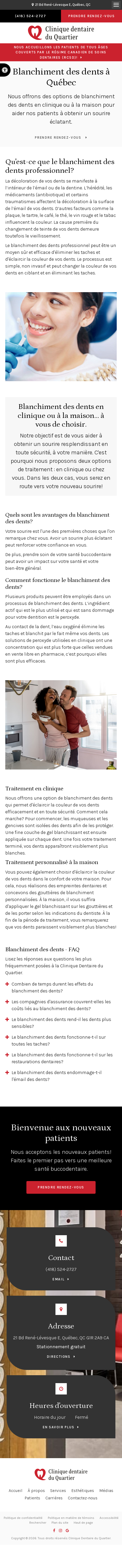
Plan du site (59, 1522)
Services (58, 1490)
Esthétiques (82, 1490)
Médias (106, 1490)
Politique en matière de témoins (71, 1518)
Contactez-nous (82, 1497)
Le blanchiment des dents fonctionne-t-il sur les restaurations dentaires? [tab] (62, 1058)
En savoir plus (58, 1427)
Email (58, 1279)
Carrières (54, 1497)
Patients (32, 1497)
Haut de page (83, 1522)
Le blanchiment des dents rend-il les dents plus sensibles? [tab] (61, 1022)
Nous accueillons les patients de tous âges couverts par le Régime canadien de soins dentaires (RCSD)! (61, 52)
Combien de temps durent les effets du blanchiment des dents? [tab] (52, 987)
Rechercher (37, 1522)
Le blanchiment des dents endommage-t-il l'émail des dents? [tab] (57, 1076)
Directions (59, 1357)
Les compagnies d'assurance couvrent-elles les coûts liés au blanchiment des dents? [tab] (61, 1005)
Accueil (15, 1490)
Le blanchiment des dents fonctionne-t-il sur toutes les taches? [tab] (59, 1040)
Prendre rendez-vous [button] (91, 16)
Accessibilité (109, 1518)
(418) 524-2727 (61, 1269)
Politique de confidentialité (23, 1518)
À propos (36, 1490)
